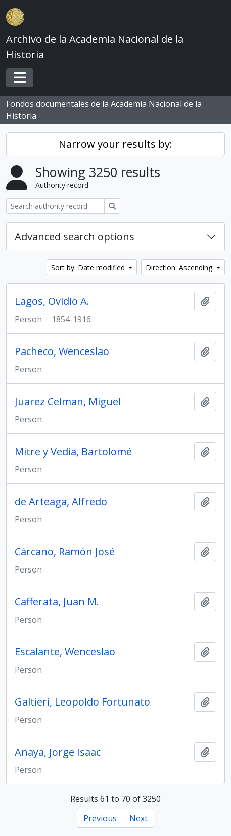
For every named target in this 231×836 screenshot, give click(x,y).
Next (138, 818)
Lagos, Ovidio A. (52, 301)
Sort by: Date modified (89, 267)
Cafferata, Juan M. (57, 602)
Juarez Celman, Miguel (68, 401)
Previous (100, 818)
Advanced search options (74, 236)
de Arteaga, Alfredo (61, 502)
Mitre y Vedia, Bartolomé (73, 452)
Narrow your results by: (115, 144)
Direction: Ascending (180, 267)
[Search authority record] (55, 206)
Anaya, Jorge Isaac (58, 752)
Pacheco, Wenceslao (62, 351)
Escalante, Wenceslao (65, 652)
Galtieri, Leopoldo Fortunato (82, 702)
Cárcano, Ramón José (65, 552)
